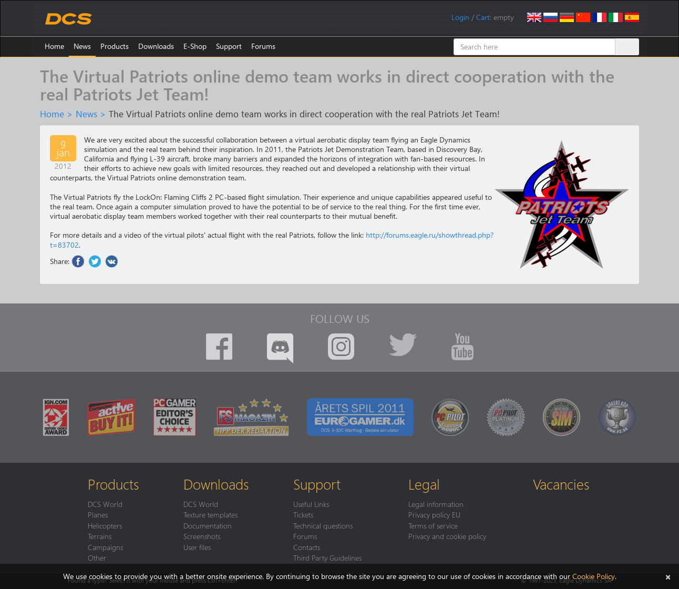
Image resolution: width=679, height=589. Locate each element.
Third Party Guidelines (327, 557)
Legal (424, 483)
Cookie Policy (593, 576)
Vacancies (561, 483)
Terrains (99, 536)
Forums (263, 46)
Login (460, 17)
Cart (483, 17)
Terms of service (433, 525)
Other (97, 557)
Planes (98, 514)
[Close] (668, 576)
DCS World (105, 504)
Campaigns (105, 547)
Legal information (436, 504)
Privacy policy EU (434, 514)
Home (54, 46)
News (82, 46)
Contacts (306, 547)
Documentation (207, 525)
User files (197, 547)
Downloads (156, 46)
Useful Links (311, 504)
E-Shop (195, 46)
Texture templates (210, 514)
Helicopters (105, 525)
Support (229, 46)
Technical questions (323, 525)
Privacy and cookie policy (447, 536)
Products (114, 46)
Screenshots (201, 536)
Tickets (303, 514)
